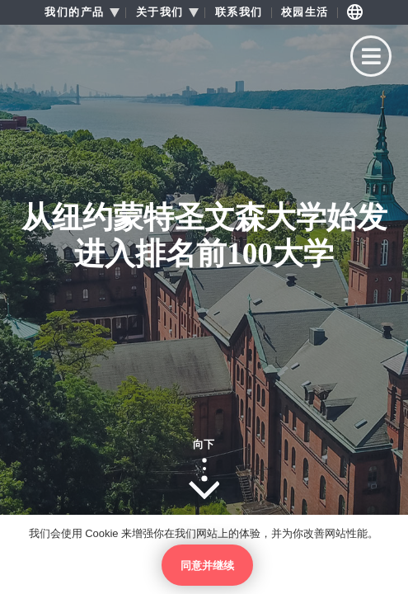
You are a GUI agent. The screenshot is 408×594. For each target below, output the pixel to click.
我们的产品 (75, 12)
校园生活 (305, 12)
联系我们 (239, 12)
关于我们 (160, 12)
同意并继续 (207, 565)
